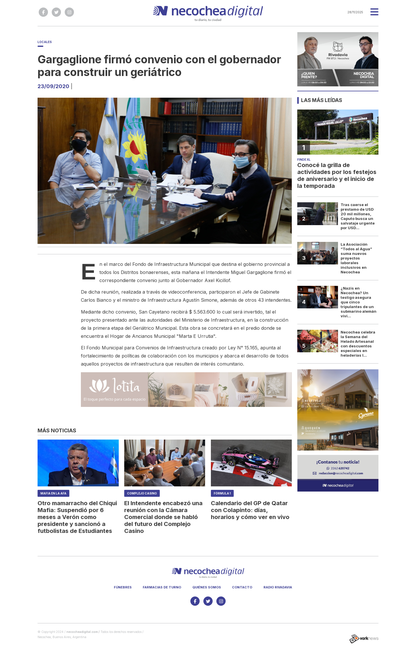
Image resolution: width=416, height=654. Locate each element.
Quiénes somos (206, 587)
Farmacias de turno (162, 587)
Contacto (242, 587)
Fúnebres (123, 587)
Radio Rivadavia (277, 587)
